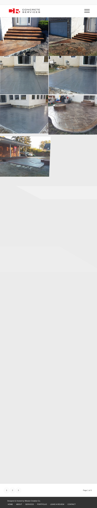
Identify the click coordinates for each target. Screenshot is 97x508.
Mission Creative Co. (32, 501)
